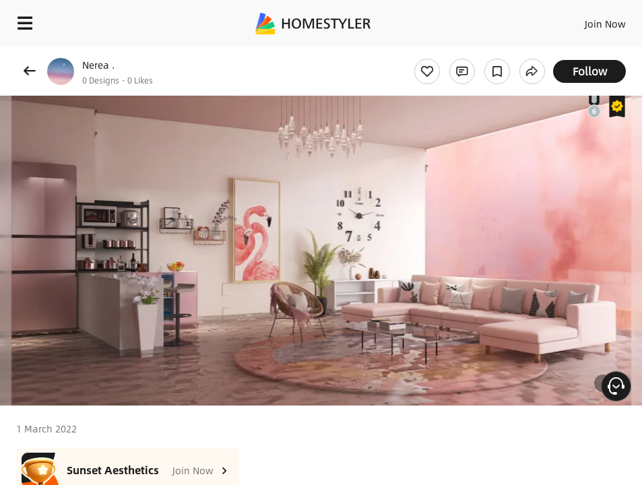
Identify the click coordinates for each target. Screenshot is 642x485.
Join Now (605, 23)
